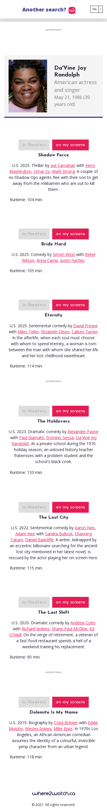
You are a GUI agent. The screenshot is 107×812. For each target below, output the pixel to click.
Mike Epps (63, 728)
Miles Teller (28, 331)
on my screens (70, 145)
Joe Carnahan (63, 165)
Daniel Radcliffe (39, 539)
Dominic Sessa (60, 437)
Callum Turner (85, 331)
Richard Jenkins (35, 628)
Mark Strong (63, 171)
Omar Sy (42, 171)
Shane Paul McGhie (69, 628)
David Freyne (85, 325)
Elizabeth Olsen (55, 331)
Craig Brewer (66, 722)
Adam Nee (25, 533)
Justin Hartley (72, 260)
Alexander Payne (83, 431)
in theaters (34, 145)
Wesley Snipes (38, 728)
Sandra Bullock (58, 533)
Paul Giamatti (31, 437)
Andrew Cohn (82, 622)
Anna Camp (47, 260)
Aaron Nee (85, 527)
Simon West (64, 254)
